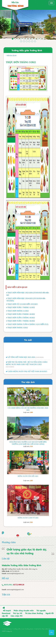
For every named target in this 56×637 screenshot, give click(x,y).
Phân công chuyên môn (24, 610)
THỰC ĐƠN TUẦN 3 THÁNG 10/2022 (21, 314)
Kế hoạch (7, 610)
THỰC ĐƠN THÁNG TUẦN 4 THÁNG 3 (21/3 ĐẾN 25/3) (27, 324)
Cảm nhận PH (16, 615)
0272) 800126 (18, 585)
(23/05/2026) (39, 359)
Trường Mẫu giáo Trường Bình (27, 50)
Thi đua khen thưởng (34, 613)
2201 (31, 522)
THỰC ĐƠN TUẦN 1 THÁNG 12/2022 (21, 307)
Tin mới (28, 339)
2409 (31, 412)
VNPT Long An (7, 631)
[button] (4, 25)
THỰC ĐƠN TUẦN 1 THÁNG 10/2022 (21, 321)
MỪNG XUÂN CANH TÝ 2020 (28, 518)
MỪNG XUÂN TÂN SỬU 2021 (28, 476)
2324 (31, 446)
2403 (31, 480)
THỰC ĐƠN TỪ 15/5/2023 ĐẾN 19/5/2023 (22, 304)
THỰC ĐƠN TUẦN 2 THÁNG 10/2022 (21, 317)
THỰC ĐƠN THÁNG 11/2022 (18, 311)
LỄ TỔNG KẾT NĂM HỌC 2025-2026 (20, 359)
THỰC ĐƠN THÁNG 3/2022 (17, 328)
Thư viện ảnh (28, 381)
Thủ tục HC (17, 613)
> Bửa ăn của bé (11, 55)
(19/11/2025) (10, 368)
